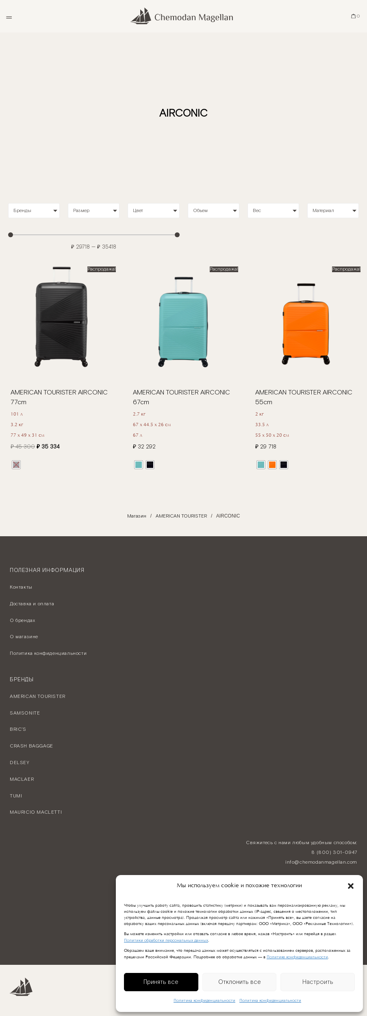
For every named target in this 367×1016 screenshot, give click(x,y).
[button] (351, 886)
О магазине (24, 637)
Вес (257, 211)
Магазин (136, 516)
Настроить (317, 982)
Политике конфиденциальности (297, 957)
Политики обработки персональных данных (166, 940)
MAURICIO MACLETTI (36, 812)
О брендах (22, 620)
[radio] (16, 465)
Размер (81, 211)
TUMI (16, 796)
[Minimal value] (94, 234)
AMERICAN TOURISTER (181, 516)
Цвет (138, 211)
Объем (200, 211)
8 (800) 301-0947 (334, 852)
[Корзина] (356, 16)
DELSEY (20, 763)
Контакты (21, 587)
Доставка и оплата (32, 604)
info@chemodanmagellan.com (321, 862)
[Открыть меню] (8, 16)
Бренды (22, 211)
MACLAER (22, 779)
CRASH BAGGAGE (31, 746)
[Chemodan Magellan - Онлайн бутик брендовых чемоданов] (183, 16)
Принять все (160, 982)
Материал (323, 211)
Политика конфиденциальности (204, 1000)
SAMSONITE (25, 713)
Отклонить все (239, 982)
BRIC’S (18, 729)
